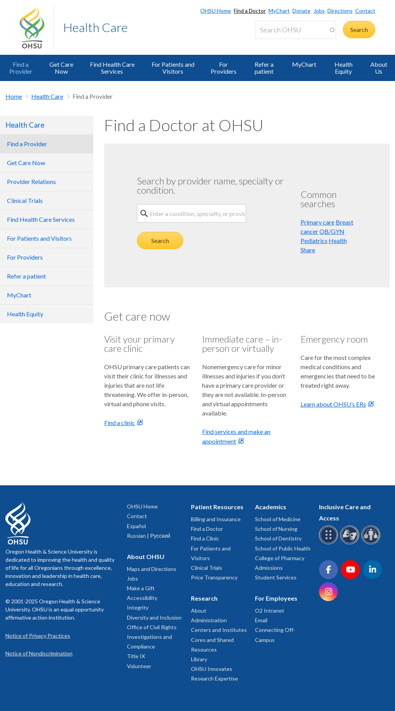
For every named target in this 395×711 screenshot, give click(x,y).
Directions (340, 10)
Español (136, 526)
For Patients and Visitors (173, 68)
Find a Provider (20, 68)
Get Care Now (61, 68)
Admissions (269, 567)
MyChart (279, 10)
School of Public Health (283, 548)
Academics (270, 506)
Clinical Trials (206, 567)
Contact (365, 10)
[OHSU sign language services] (350, 543)
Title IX (136, 656)
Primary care (317, 222)
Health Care (95, 27)
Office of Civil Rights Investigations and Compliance (152, 637)
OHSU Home (215, 10)
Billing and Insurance (216, 519)
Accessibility (142, 597)
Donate (301, 10)
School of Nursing (276, 528)
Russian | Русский (148, 535)
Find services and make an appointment (236, 436)
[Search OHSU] (295, 30)
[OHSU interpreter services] (372, 543)
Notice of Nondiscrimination (39, 653)
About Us (378, 68)
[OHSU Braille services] (329, 543)
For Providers (223, 68)
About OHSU (145, 556)
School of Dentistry (278, 538)
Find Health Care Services (112, 68)
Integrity (138, 607)
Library (199, 659)
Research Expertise (214, 678)
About (198, 610)
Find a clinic (119, 422)
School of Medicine (277, 519)
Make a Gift (141, 588)
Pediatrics (313, 240)
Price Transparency (214, 577)
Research (204, 598)
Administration (209, 620)
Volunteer (139, 666)
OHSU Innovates (211, 668)
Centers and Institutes (219, 630)
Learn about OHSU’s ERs (333, 404)
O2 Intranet (269, 610)
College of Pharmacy (279, 558)
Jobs (319, 10)
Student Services (276, 577)
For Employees (276, 598)
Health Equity (343, 68)
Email (261, 620)
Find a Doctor (250, 10)
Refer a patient (264, 68)
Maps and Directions (151, 569)
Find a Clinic (205, 538)
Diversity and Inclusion (154, 617)
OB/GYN (331, 231)
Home (13, 96)
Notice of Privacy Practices (37, 635)
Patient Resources (217, 506)
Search (160, 240)
